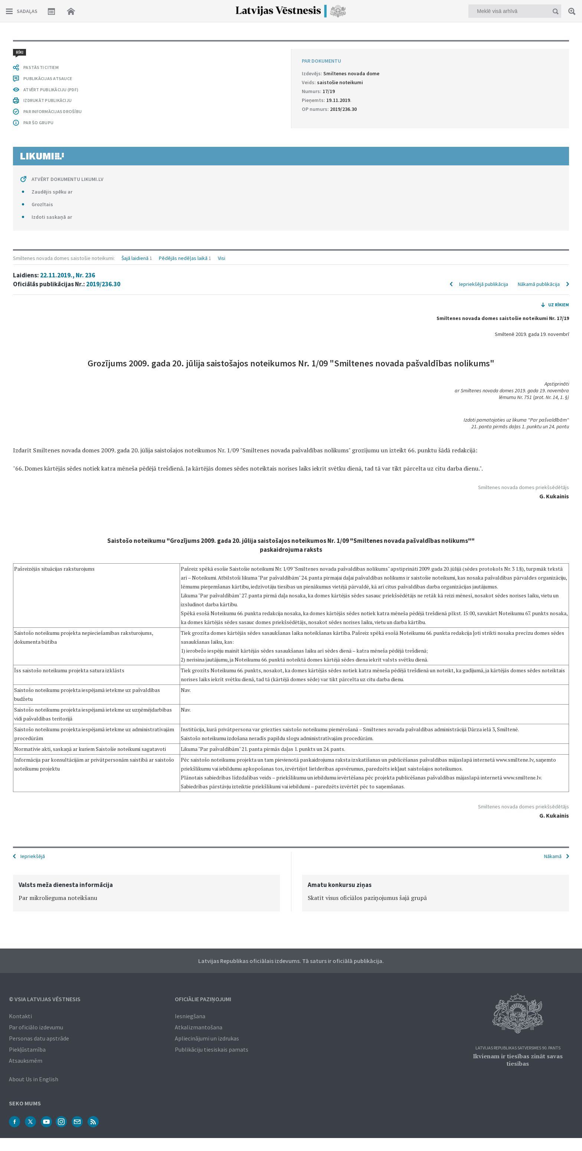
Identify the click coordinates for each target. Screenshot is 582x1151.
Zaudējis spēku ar (52, 784)
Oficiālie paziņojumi (203, 998)
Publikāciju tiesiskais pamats (211, 1048)
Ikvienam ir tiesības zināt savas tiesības (518, 1059)
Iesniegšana (190, 1015)
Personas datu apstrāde (39, 1037)
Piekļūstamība (27, 1048)
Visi (221, 49)
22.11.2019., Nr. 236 (67, 66)
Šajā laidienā (134, 49)
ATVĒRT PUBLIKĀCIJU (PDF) (50, 682)
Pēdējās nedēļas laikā (183, 49)
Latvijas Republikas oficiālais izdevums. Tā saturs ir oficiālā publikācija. (291, 960)
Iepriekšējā (32, 855)
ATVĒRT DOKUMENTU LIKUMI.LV (68, 772)
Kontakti (20, 1015)
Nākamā (553, 855)
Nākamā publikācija (539, 75)
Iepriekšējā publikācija (483, 75)
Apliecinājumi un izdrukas (207, 1037)
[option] (146, 892)
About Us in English (33, 1078)
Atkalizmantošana (198, 1026)
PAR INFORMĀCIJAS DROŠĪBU (52, 704)
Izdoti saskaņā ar (52, 810)
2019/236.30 (103, 75)
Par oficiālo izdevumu (36, 1026)
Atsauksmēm (25, 1059)
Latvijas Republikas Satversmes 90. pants (517, 1047)
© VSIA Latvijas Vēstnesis (45, 998)
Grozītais (42, 797)
